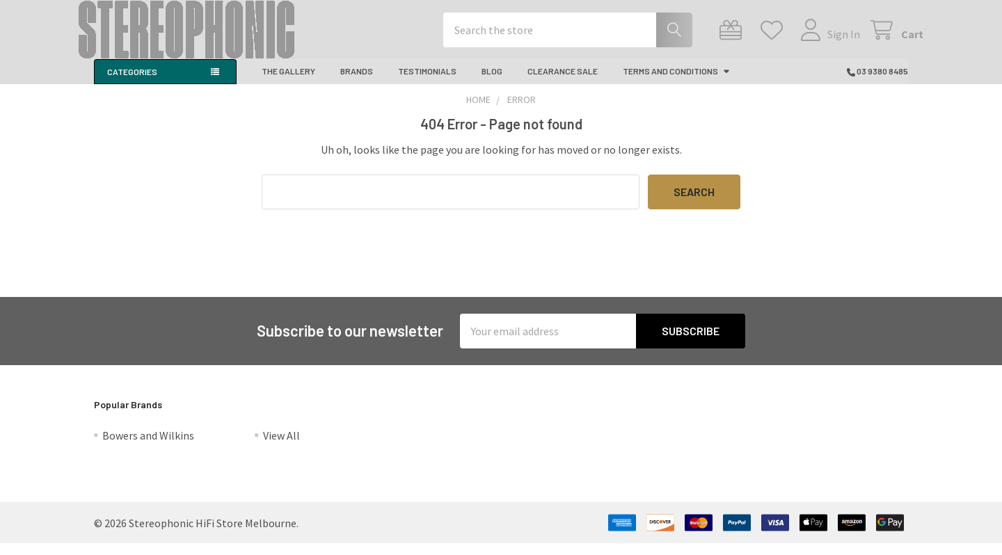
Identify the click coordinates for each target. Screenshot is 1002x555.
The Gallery (288, 82)
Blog (492, 82)
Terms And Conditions (677, 82)
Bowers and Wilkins (148, 447)
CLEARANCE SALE (562, 82)
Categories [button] (132, 83)
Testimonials (427, 82)
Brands (356, 82)
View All (281, 447)
